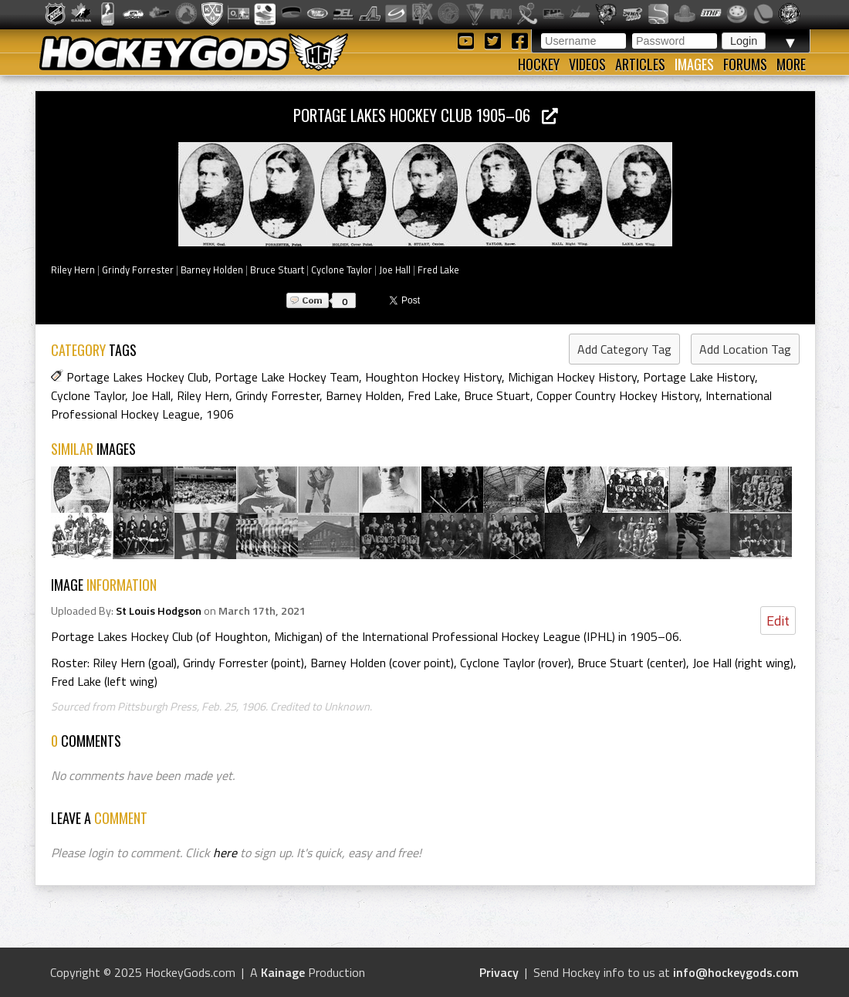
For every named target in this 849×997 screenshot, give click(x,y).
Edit (778, 620)
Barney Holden (212, 269)
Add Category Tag (624, 349)
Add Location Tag (745, 349)
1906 (220, 414)
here (225, 852)
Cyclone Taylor (341, 269)
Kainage (283, 972)
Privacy (499, 972)
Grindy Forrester (138, 269)
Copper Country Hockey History (617, 395)
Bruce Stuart (277, 269)
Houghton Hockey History (433, 377)
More (791, 64)
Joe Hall (395, 269)
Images (694, 64)
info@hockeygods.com (736, 972)
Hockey (539, 64)
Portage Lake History (699, 377)
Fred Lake (438, 269)
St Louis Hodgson (158, 610)
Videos (587, 64)
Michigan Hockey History (572, 377)
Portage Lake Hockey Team (287, 377)
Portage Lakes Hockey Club (137, 377)
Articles (640, 64)
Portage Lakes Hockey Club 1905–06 (425, 115)
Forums (745, 64)
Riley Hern (73, 269)
